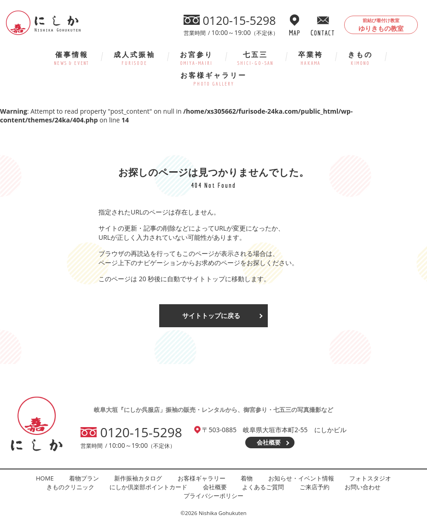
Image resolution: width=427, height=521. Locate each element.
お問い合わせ (363, 487)
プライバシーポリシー (213, 496)
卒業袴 (310, 58)
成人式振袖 (134, 58)
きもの (360, 58)
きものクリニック (70, 487)
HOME (45, 478)
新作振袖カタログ (138, 478)
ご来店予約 (314, 487)
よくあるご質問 (263, 487)
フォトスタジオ (370, 478)
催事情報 (71, 58)
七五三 (255, 58)
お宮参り (196, 58)
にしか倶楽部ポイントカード (148, 487)
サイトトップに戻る (211, 315)
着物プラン (84, 478)
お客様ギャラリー (213, 78)
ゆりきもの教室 (381, 25)
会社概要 (269, 442)
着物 (247, 478)
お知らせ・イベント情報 (301, 478)
